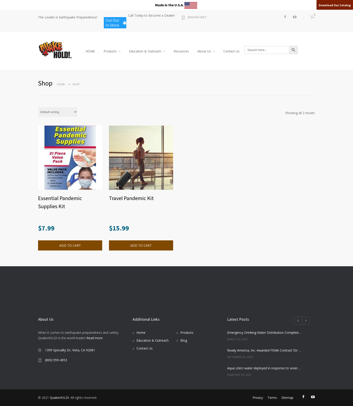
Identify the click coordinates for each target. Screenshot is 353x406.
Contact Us (231, 51)
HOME (90, 51)
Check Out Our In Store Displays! (115, 22)
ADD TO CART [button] (70, 245)
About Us (204, 51)
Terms (272, 397)
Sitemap (287, 397)
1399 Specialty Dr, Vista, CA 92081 (70, 350)
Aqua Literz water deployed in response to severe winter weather (264, 368)
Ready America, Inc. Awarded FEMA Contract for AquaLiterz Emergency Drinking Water (264, 350)
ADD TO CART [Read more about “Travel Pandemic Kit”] (141, 245)
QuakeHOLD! (59, 397)
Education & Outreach (145, 51)
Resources (181, 51)
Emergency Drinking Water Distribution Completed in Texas (264, 332)
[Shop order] (57, 112)
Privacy (258, 397)
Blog (183, 340)
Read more (94, 338)
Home (61, 84)
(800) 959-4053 (196, 17)
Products (110, 51)
